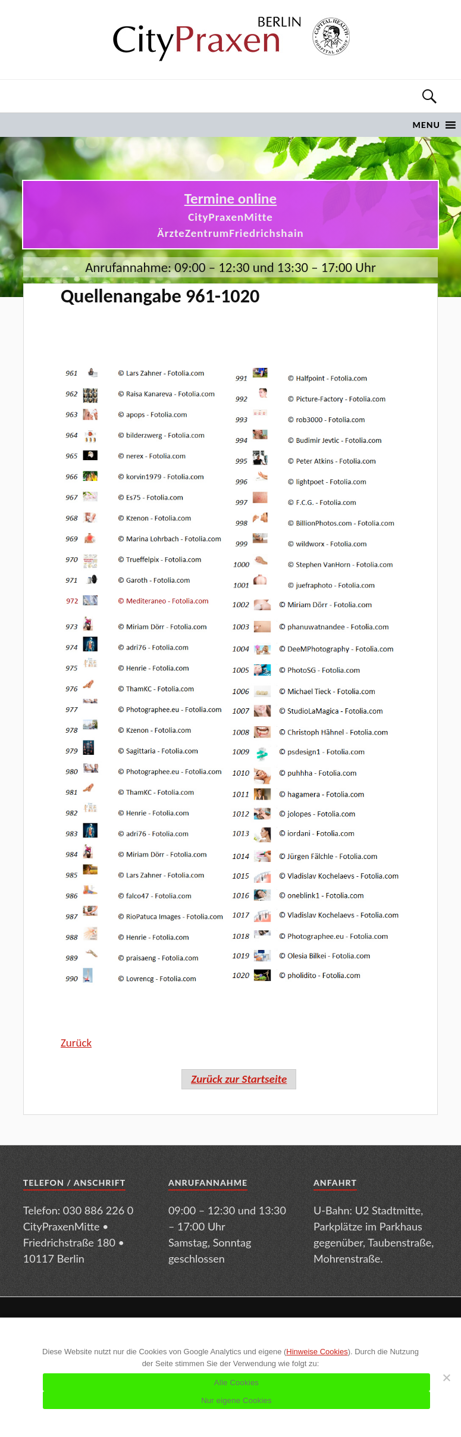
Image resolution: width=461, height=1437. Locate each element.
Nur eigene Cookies (236, 1400)
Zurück (76, 1042)
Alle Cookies (236, 1382)
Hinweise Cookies (316, 1351)
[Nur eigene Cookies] (446, 1377)
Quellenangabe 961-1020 (160, 296)
